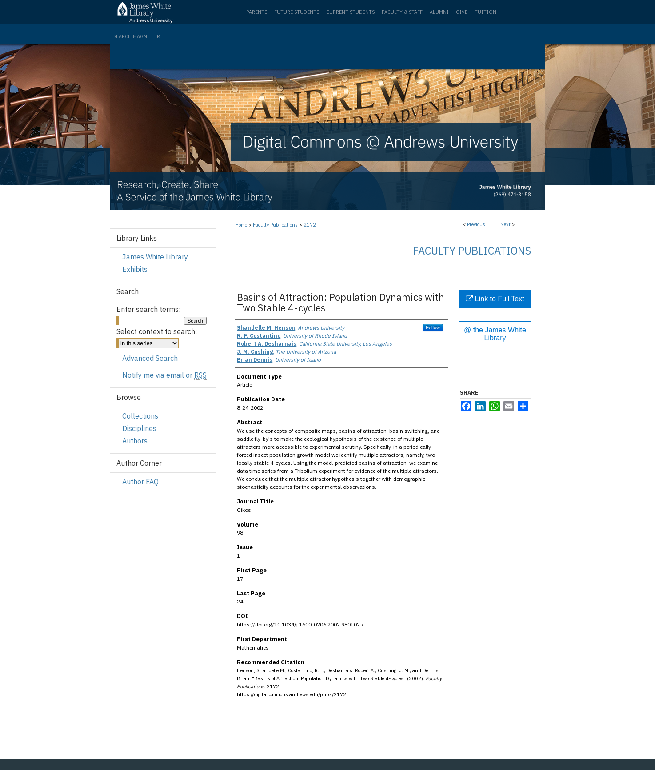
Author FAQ (140, 481)
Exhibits (135, 269)
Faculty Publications (275, 225)
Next (505, 224)
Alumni (439, 12)
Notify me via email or (164, 375)
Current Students (350, 12)
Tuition (485, 12)
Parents (256, 12)
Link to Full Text (495, 299)
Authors (135, 440)
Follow (433, 327)
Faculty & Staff (402, 12)
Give (461, 12)
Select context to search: (156, 331)
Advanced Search (150, 358)
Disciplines (139, 428)
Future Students (296, 12)
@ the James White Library (495, 334)
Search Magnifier (136, 36)
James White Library (155, 256)
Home (241, 225)
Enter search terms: (148, 309)
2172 (310, 225)
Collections (140, 415)
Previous (476, 224)
